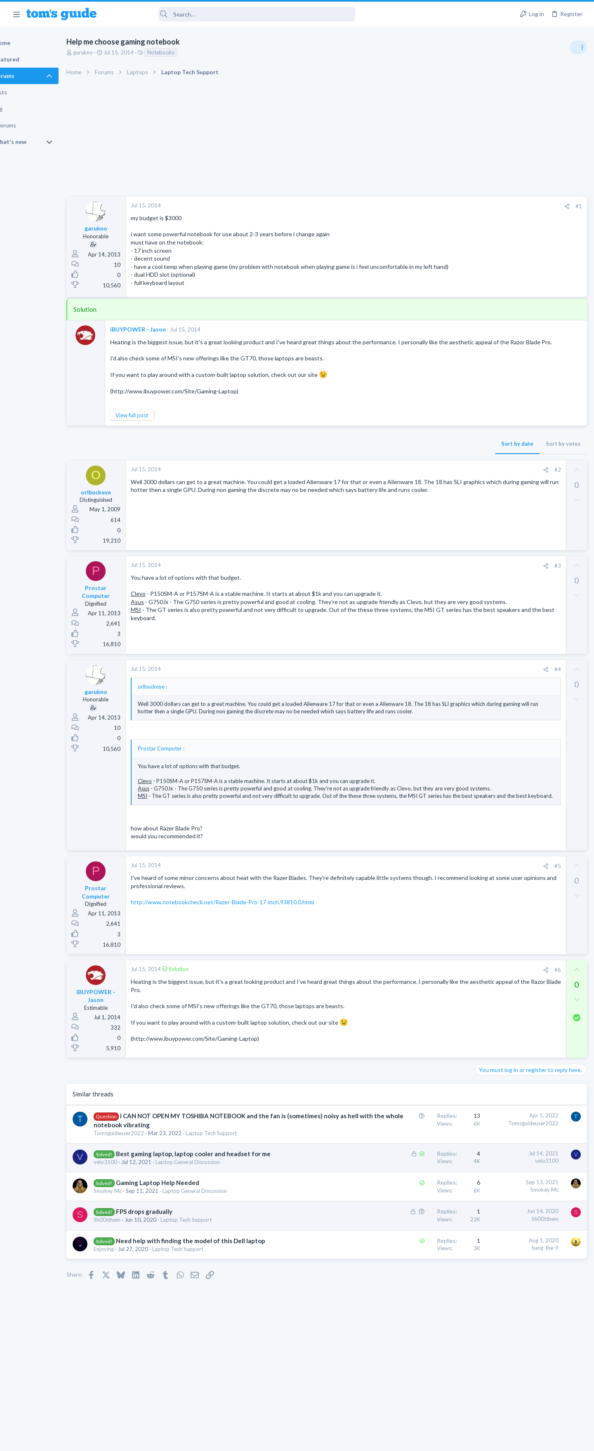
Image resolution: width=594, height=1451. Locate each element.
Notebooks (189, 52)
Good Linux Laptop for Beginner (531, 465)
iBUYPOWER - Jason (166, 337)
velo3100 (134, 1218)
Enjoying (132, 1313)
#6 (424, 1008)
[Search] (231, 14)
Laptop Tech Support (239, 1180)
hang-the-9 (411, 1303)
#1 (445, 206)
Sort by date (384, 460)
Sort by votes (430, 460)
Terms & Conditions (375, 1439)
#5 (424, 904)
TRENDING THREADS (489, 448)
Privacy (318, 1439)
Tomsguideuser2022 (147, 1180)
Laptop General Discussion (216, 1218)
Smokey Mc (136, 1247)
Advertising (208, 1439)
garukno (111, 52)
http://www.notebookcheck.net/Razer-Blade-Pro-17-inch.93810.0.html (250, 940)
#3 (424, 582)
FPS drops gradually (172, 1267)
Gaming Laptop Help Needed (186, 1238)
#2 (424, 486)
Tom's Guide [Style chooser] (527, 1382)
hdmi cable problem (514, 505)
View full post (160, 431)
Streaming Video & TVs (505, 520)
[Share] (433, 206)
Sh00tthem (135, 1275)
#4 (424, 685)
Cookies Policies (266, 1439)
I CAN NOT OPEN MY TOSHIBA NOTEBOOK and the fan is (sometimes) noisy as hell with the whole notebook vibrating (200, 1163)
